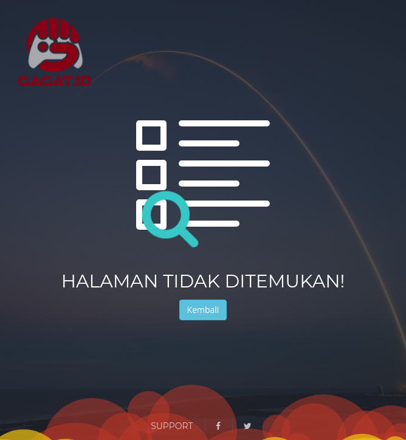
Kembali (203, 309)
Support (172, 426)
